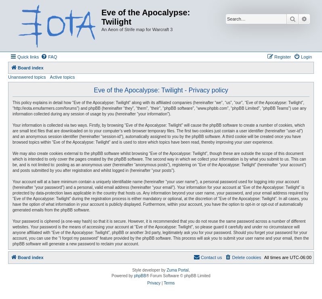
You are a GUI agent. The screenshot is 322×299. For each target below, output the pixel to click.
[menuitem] (49, 57)
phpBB (140, 276)
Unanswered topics (27, 77)
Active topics (62, 77)
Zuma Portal (177, 270)
